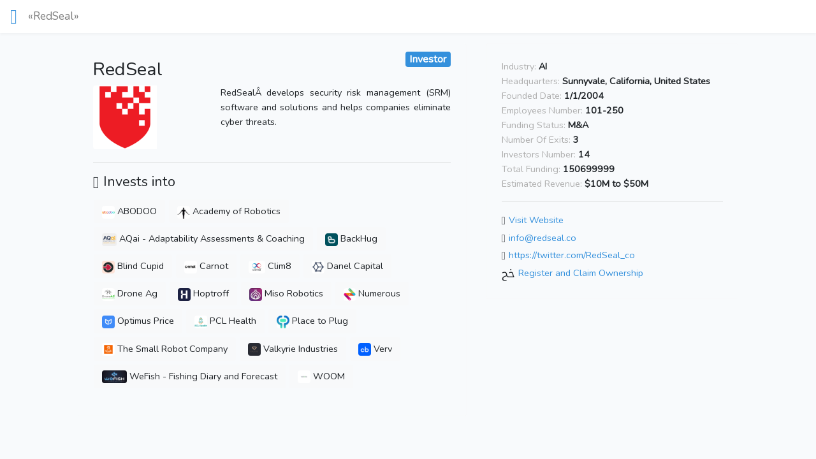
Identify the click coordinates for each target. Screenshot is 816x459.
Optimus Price (138, 320)
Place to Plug (313, 320)
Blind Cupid (133, 265)
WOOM (321, 376)
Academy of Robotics (228, 211)
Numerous (372, 293)
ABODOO (129, 211)
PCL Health (225, 320)
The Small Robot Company (165, 348)
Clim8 (270, 265)
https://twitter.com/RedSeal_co (572, 255)
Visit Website (536, 220)
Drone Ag (129, 293)
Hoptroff (203, 293)
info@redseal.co (542, 237)
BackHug (351, 238)
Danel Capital (347, 265)
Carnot (206, 265)
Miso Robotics (286, 293)
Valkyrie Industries (293, 348)
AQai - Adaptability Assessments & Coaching (203, 238)
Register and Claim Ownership (580, 272)
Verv (375, 348)
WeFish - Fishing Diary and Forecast (189, 376)
